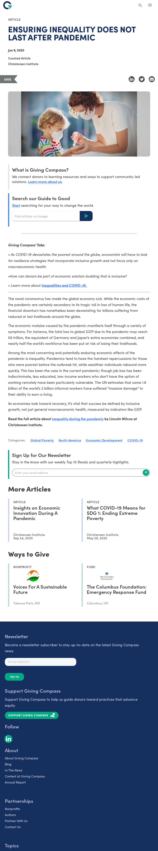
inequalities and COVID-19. (64, 285)
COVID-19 (135, 440)
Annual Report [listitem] (15, 782)
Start (16, 205)
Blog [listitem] (8, 764)
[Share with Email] (152, 79)
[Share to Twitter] (142, 79)
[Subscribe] (146, 472)
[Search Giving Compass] (140, 5)
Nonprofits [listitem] (12, 809)
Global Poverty (42, 440)
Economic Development (104, 440)
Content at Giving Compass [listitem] (25, 776)
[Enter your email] (81, 473)
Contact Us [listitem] (13, 827)
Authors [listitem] (10, 815)
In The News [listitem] (13, 770)
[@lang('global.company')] (7, 5)
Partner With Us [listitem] (16, 821)
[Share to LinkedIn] (132, 79)
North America (70, 440)
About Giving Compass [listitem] (21, 758)
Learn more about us (45, 181)
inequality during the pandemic (78, 418)
